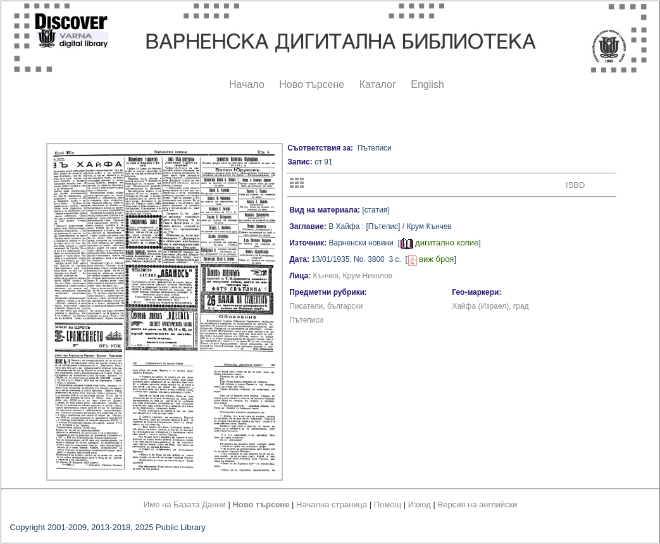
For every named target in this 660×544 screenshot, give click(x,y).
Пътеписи (306, 320)
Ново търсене (311, 84)
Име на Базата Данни (185, 504)
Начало (247, 84)
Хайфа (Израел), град (490, 306)
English (427, 84)
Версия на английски (478, 504)
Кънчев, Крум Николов (352, 275)
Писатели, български (326, 306)
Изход (419, 504)
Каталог (377, 84)
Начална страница (331, 504)
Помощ (387, 504)
